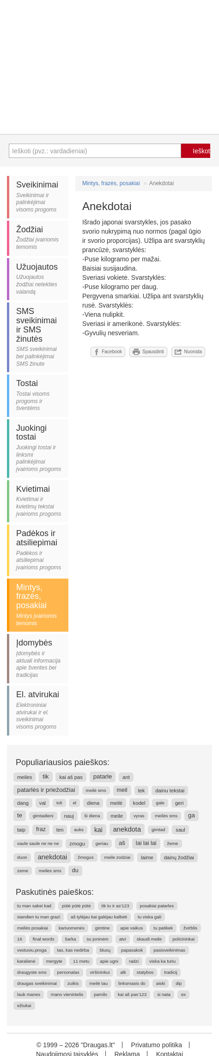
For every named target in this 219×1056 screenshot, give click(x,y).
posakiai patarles (157, 905)
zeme (22, 870)
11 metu (81, 961)
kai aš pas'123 (132, 994)
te (19, 815)
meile (116, 816)
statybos (145, 972)
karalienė (26, 961)
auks (79, 829)
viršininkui (100, 972)
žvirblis (190, 927)
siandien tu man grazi (38, 916)
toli (59, 802)
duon (22, 857)
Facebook (108, 352)
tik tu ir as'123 (115, 905)
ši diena (92, 815)
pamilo (100, 994)
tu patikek (163, 927)
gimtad (158, 829)
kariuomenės (72, 927)
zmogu (77, 843)
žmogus (85, 857)
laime (147, 857)
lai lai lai (146, 843)
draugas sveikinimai (37, 983)
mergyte (54, 961)
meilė (116, 803)
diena (93, 803)
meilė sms (96, 790)
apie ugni (109, 961)
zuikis (73, 983)
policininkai (183, 938)
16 (19, 938)
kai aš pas (70, 777)
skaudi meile (149, 938)
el (74, 802)
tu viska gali (149, 916)
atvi (122, 938)
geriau (102, 843)
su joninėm (97, 938)
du (75, 870)
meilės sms (166, 815)
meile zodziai (117, 857)
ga (191, 815)
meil (122, 790)
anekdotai (52, 857)
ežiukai (24, 1005)
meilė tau (98, 983)
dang (23, 803)
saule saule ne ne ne (38, 843)
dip (179, 983)
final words (44, 938)
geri (179, 803)
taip (21, 830)
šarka (70, 938)
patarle (102, 776)
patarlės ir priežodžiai (46, 789)
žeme (172, 843)
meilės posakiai (32, 927)
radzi (134, 961)
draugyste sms (32, 972)
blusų (105, 950)
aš (122, 842)
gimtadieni (43, 815)
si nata (163, 994)
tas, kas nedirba (73, 950)
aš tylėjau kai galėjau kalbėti (99, 916)
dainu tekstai (169, 790)
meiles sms (50, 870)
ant (126, 777)
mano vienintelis (67, 994)
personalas (68, 972)
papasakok (132, 950)
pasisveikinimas (169, 950)
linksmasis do (132, 983)
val (42, 803)
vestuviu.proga (32, 950)
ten (60, 830)
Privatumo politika (156, 1045)
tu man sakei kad (34, 905)
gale (160, 802)
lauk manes (28, 994)
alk (123, 972)
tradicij (170, 972)
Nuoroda (188, 352)
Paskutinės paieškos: (55, 892)
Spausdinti (148, 352)
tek (141, 790)
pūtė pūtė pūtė (76, 905)
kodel (139, 803)
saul (180, 830)
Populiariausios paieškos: (63, 762)
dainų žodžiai (179, 857)
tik (46, 776)
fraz (41, 829)
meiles (24, 777)
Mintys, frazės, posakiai (111, 183)
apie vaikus (131, 927)
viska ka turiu (162, 961)
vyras (139, 815)
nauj (69, 816)
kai (98, 829)
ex (183, 994)
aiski (160, 983)
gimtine (102, 927)
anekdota (127, 829)
